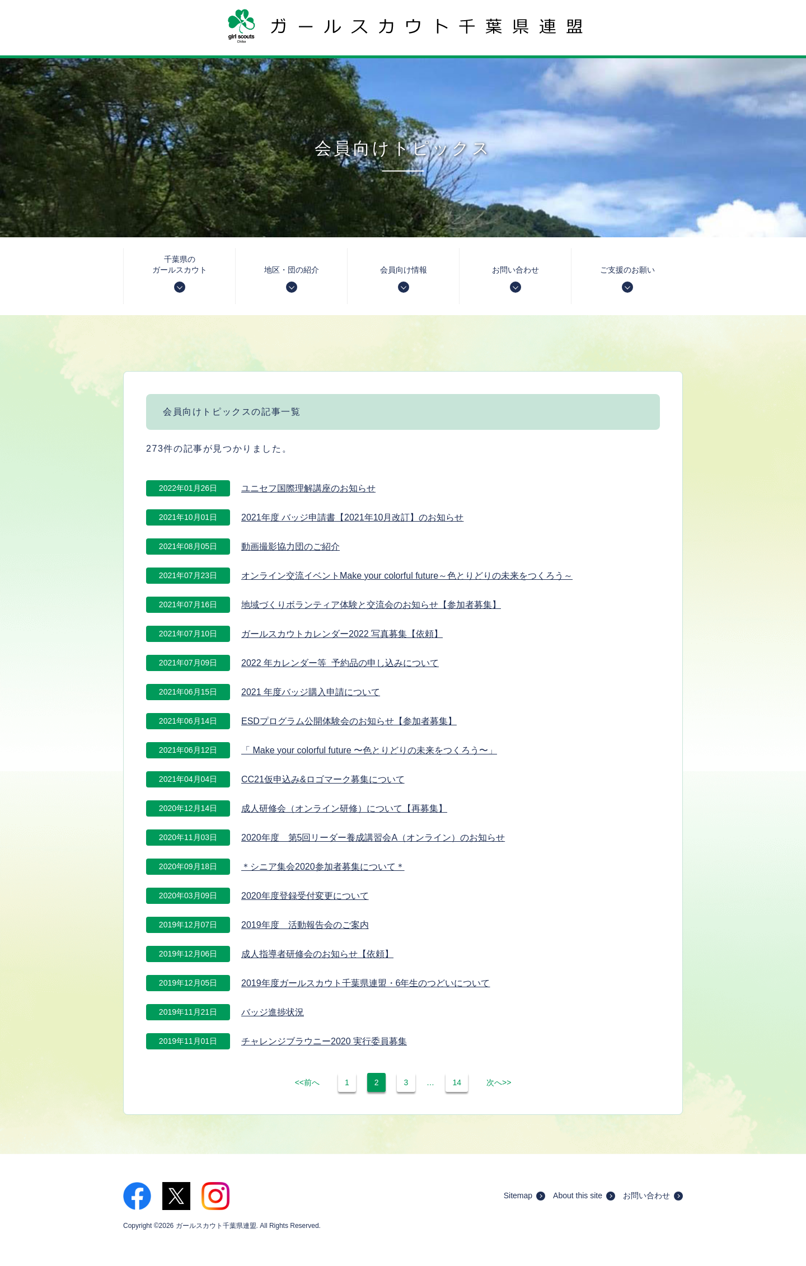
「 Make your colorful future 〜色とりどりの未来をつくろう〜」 (369, 750)
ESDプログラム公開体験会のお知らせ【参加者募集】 (349, 721)
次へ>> (498, 1082)
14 (456, 1082)
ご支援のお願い (627, 279)
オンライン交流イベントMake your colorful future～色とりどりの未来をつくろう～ (407, 575)
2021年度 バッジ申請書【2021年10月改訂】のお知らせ (352, 517)
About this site (584, 1196)
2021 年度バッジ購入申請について (310, 692)
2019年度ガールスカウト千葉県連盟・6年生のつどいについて (365, 983)
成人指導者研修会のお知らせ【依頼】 (317, 954)
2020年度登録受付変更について (305, 896)
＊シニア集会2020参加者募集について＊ (323, 866)
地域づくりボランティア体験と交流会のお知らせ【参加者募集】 (371, 604)
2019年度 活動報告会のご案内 (305, 925)
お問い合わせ (515, 279)
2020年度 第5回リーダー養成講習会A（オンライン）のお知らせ (373, 837)
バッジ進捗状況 (272, 1012)
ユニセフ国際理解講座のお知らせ (308, 488)
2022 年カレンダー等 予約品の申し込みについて (340, 663)
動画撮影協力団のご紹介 (290, 546)
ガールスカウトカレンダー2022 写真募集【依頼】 (342, 634)
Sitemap (524, 1196)
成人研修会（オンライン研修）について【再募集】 (344, 808)
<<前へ (307, 1082)
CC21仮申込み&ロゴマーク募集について (323, 779)
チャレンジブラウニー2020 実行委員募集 (324, 1041)
